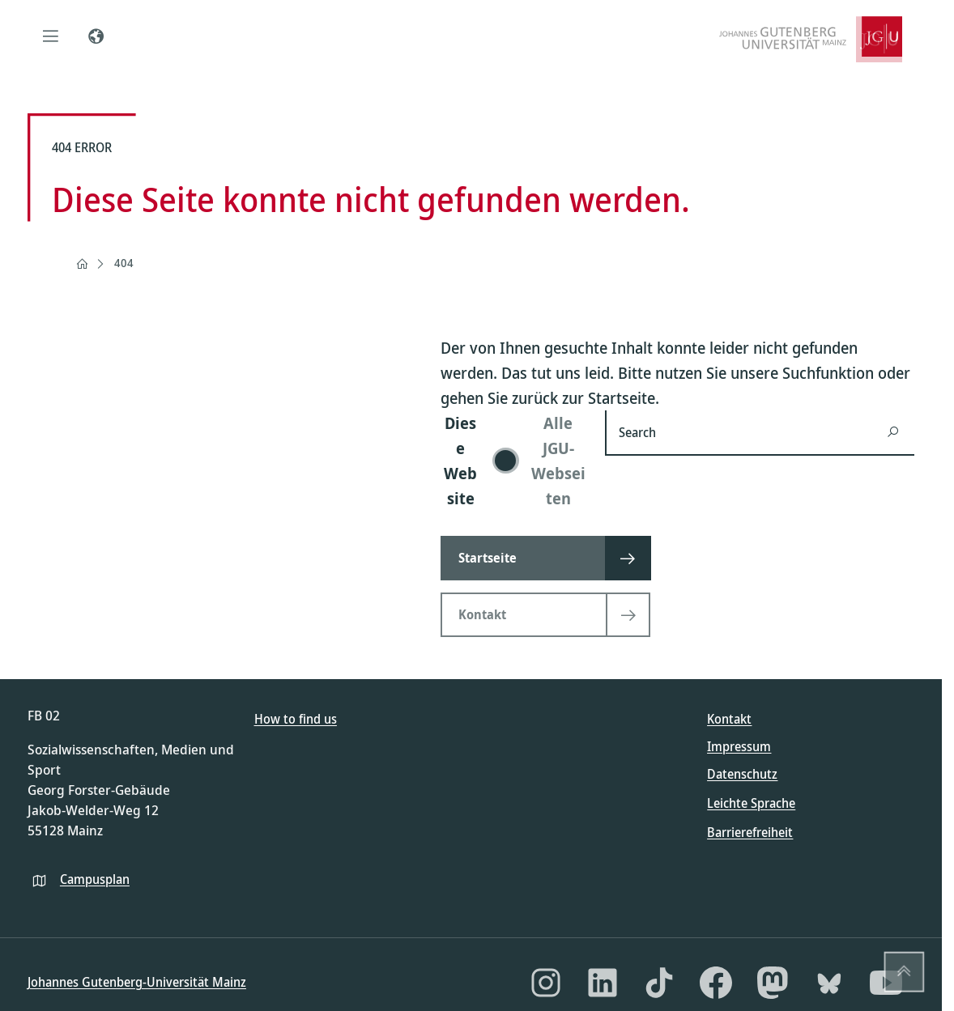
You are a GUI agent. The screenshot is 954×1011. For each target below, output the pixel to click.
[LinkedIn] (602, 982)
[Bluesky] (829, 982)
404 (124, 262)
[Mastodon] (772, 982)
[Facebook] (716, 982)
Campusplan (95, 879)
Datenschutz (742, 774)
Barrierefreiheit (750, 832)
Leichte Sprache (751, 803)
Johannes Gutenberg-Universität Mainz (137, 982)
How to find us (295, 719)
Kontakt (729, 719)
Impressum (739, 746)
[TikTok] (659, 982)
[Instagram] (546, 982)
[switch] (513, 460)
